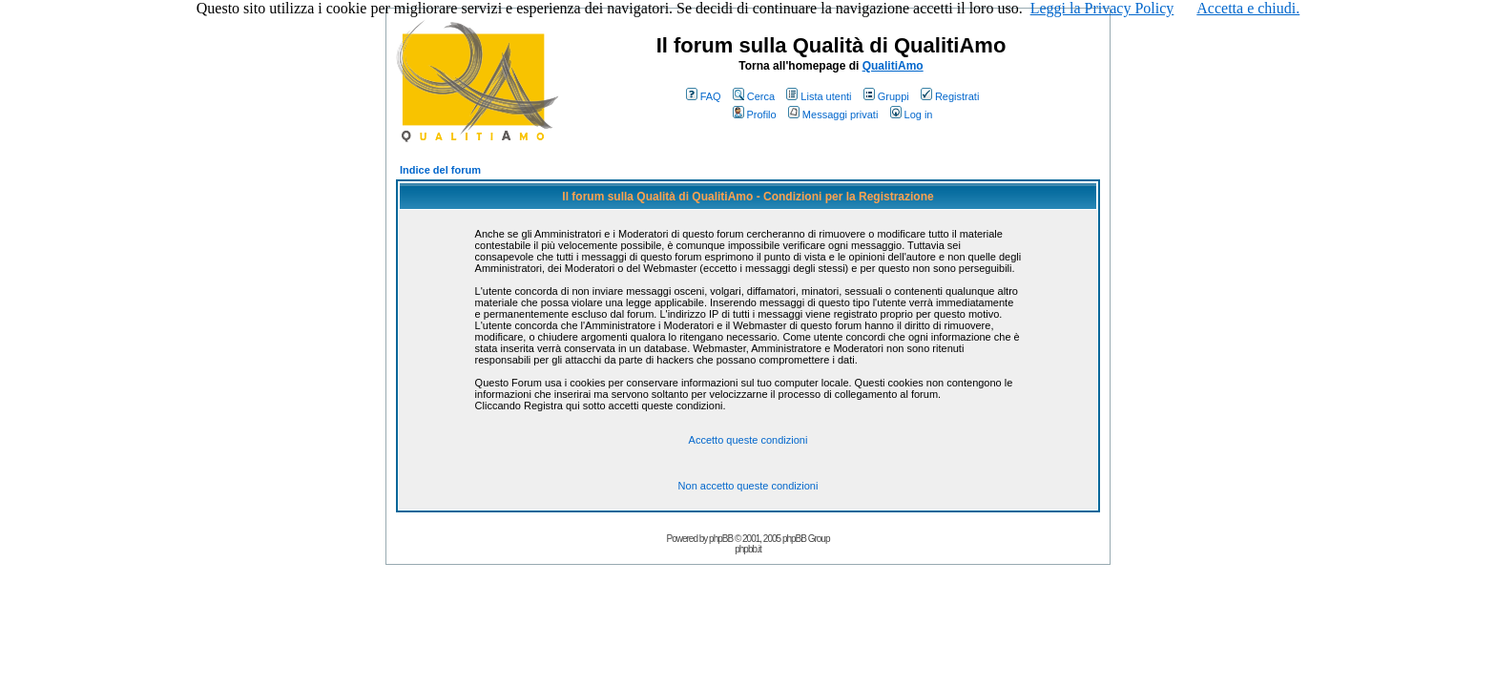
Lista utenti (818, 96)
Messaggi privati (833, 114)
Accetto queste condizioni (748, 440)
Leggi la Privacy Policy (1102, 8)
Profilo (755, 114)
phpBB (721, 538)
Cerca (754, 96)
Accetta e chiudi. (1247, 8)
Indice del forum (440, 170)
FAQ (703, 96)
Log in (911, 114)
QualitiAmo (893, 66)
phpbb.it (748, 549)
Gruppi (886, 96)
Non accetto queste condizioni (748, 485)
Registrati (950, 96)
